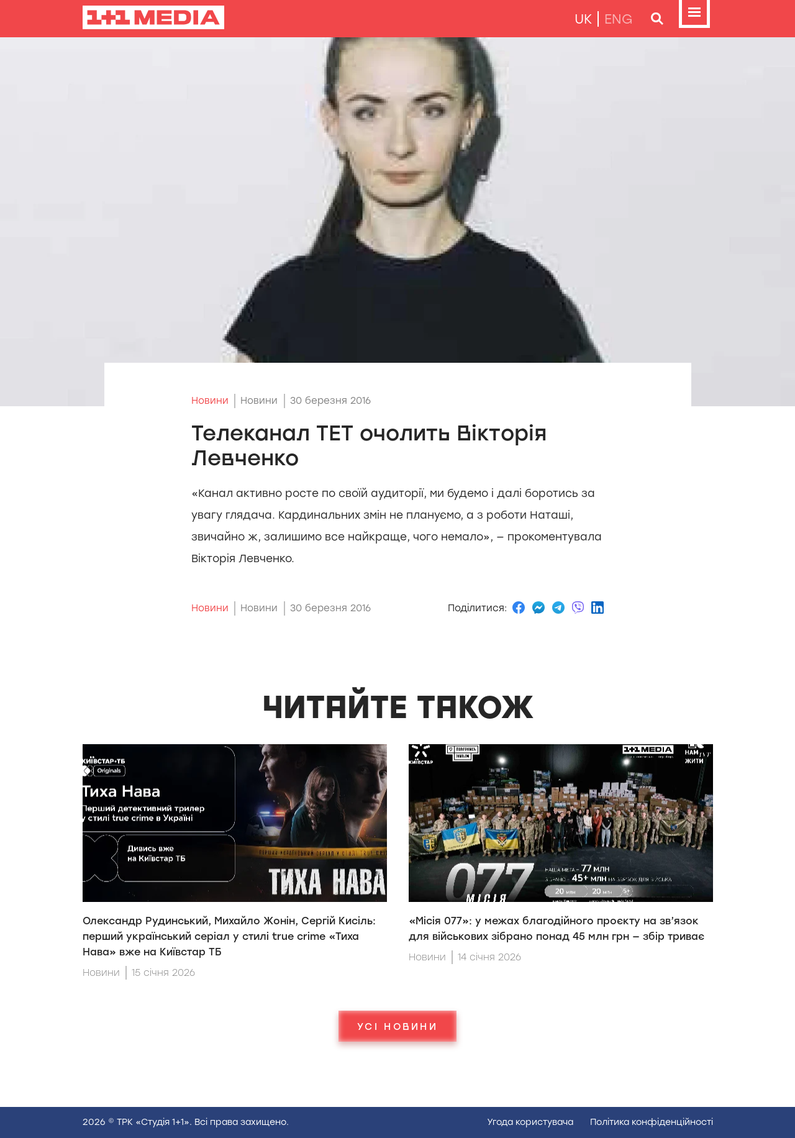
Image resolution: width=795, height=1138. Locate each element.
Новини (210, 400)
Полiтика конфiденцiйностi (651, 1122)
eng (618, 19)
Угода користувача (530, 1122)
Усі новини (397, 1026)
